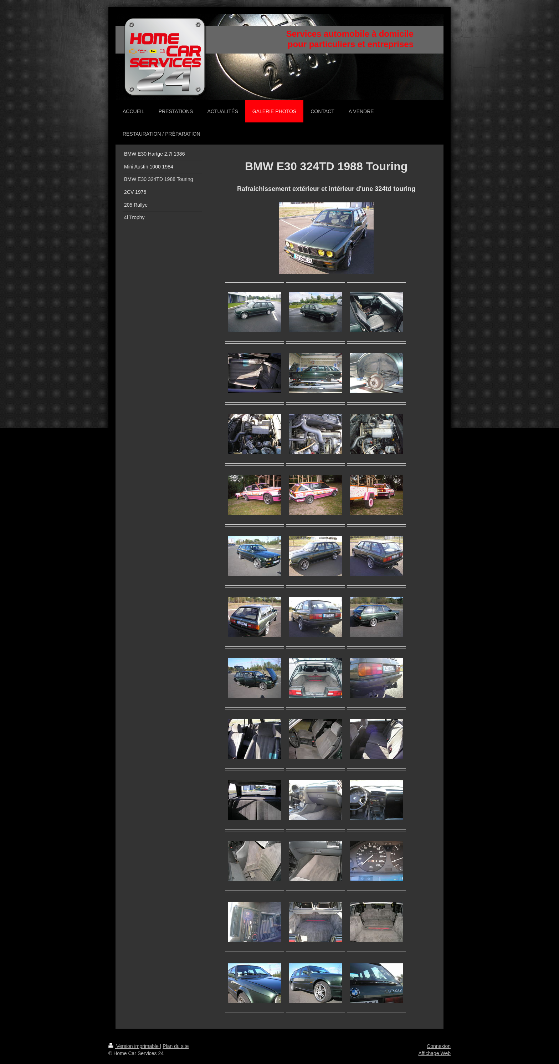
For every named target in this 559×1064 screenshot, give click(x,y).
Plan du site (176, 1046)
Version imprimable (134, 1046)
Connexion (439, 1046)
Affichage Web (434, 1053)
